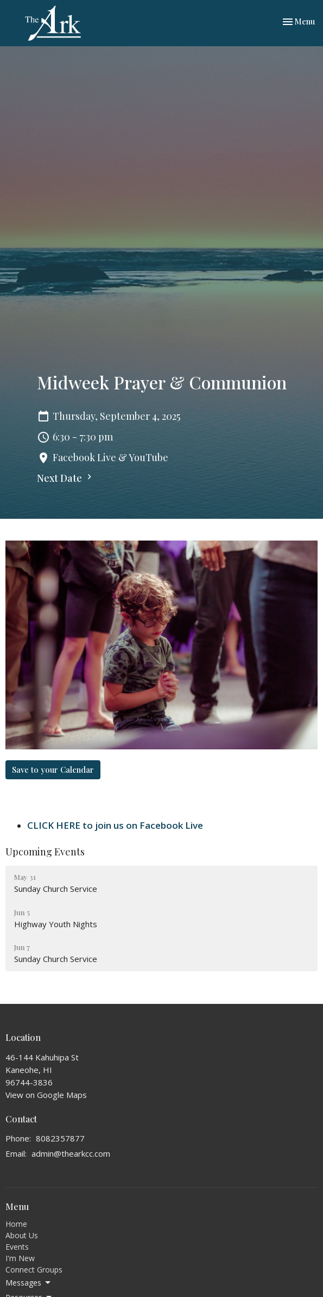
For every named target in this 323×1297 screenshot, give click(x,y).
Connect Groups (33, 1269)
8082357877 (60, 1138)
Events (17, 1247)
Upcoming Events (45, 851)
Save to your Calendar (53, 769)
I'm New (20, 1258)
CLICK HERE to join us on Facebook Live (115, 825)
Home (16, 1224)
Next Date (65, 478)
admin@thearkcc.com (70, 1153)
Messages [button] (28, 1282)
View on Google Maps (46, 1094)
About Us (21, 1235)
